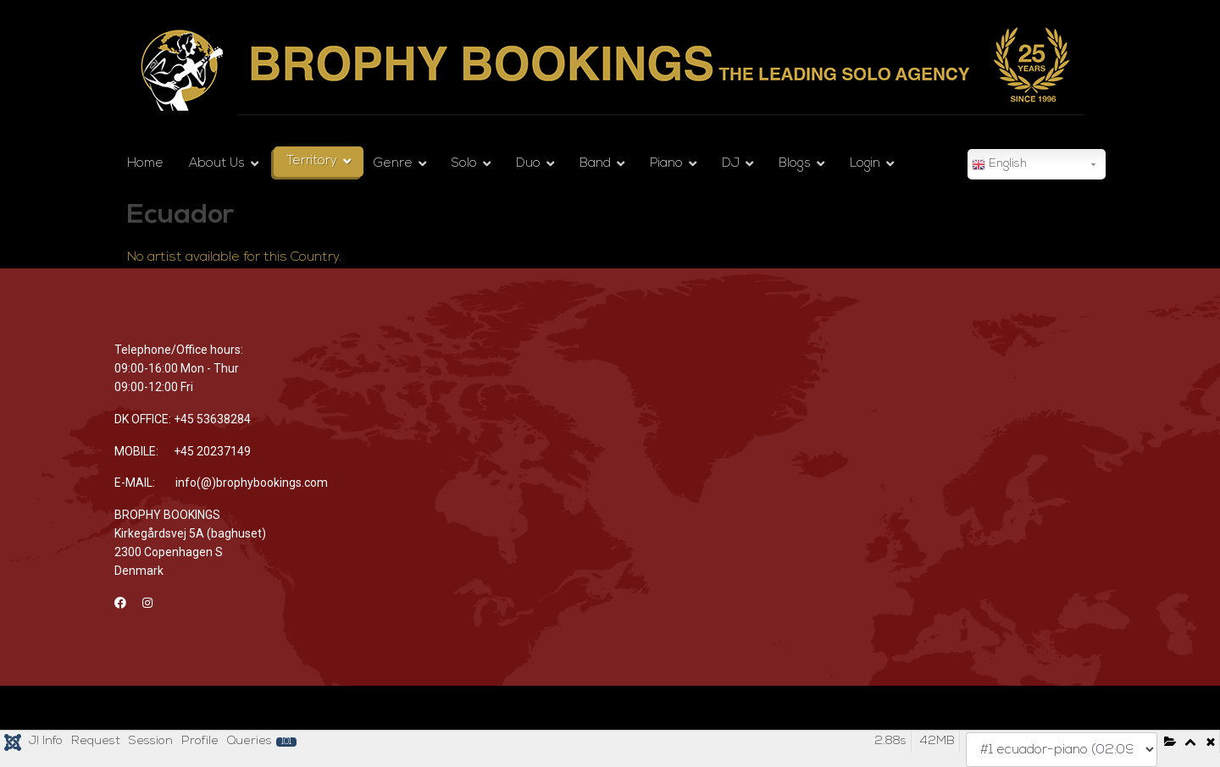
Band (595, 163)
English (999, 165)
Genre (393, 163)
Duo (528, 163)
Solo (464, 163)
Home (145, 163)
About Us (217, 163)
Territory (311, 161)
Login (865, 163)
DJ (731, 163)
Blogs (795, 163)
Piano (666, 163)
